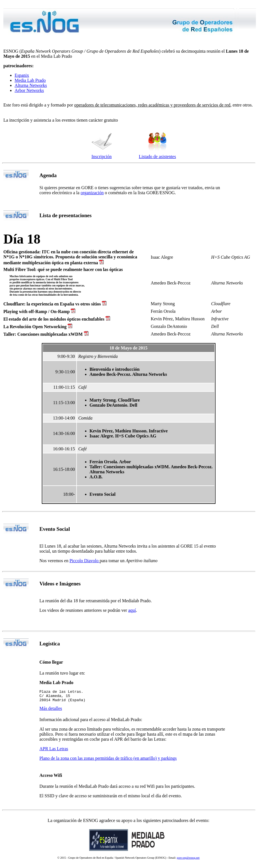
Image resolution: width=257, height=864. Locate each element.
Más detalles (51, 710)
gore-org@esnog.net (188, 860)
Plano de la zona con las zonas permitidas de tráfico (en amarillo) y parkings (108, 760)
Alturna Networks (31, 85)
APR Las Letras (54, 751)
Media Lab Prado (30, 80)
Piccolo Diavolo (85, 560)
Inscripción (101, 156)
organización (92, 192)
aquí (132, 610)
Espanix (22, 75)
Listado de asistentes (157, 156)
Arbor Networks (29, 90)
